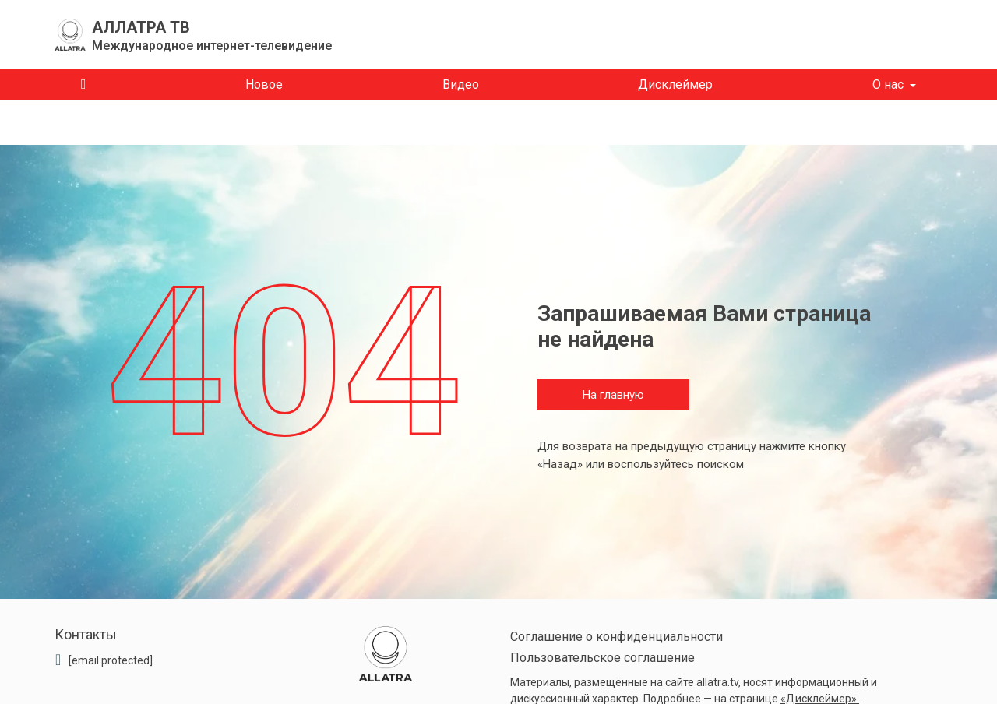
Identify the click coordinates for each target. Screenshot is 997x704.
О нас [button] (888, 84)
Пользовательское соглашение (602, 657)
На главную (613, 395)
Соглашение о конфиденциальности (616, 636)
